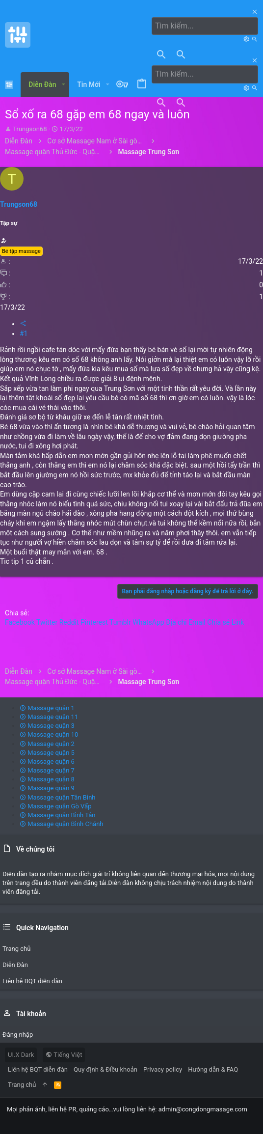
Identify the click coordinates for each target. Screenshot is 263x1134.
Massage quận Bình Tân (58, 815)
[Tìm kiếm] (205, 26)
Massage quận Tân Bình (58, 797)
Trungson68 (30, 129)
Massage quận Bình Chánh (62, 824)
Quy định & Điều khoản (105, 1069)
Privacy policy (162, 1069)
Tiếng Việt (64, 1054)
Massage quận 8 (47, 779)
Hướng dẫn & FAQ (213, 1069)
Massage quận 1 (47, 708)
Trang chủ (22, 1084)
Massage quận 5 (47, 752)
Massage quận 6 (47, 761)
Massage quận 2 (47, 743)
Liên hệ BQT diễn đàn (38, 1069)
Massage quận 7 (47, 770)
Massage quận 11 (49, 716)
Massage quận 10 (49, 734)
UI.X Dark (21, 1054)
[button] (63, 84)
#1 (24, 333)
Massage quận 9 (47, 788)
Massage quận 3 (47, 725)
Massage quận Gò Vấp (55, 806)
